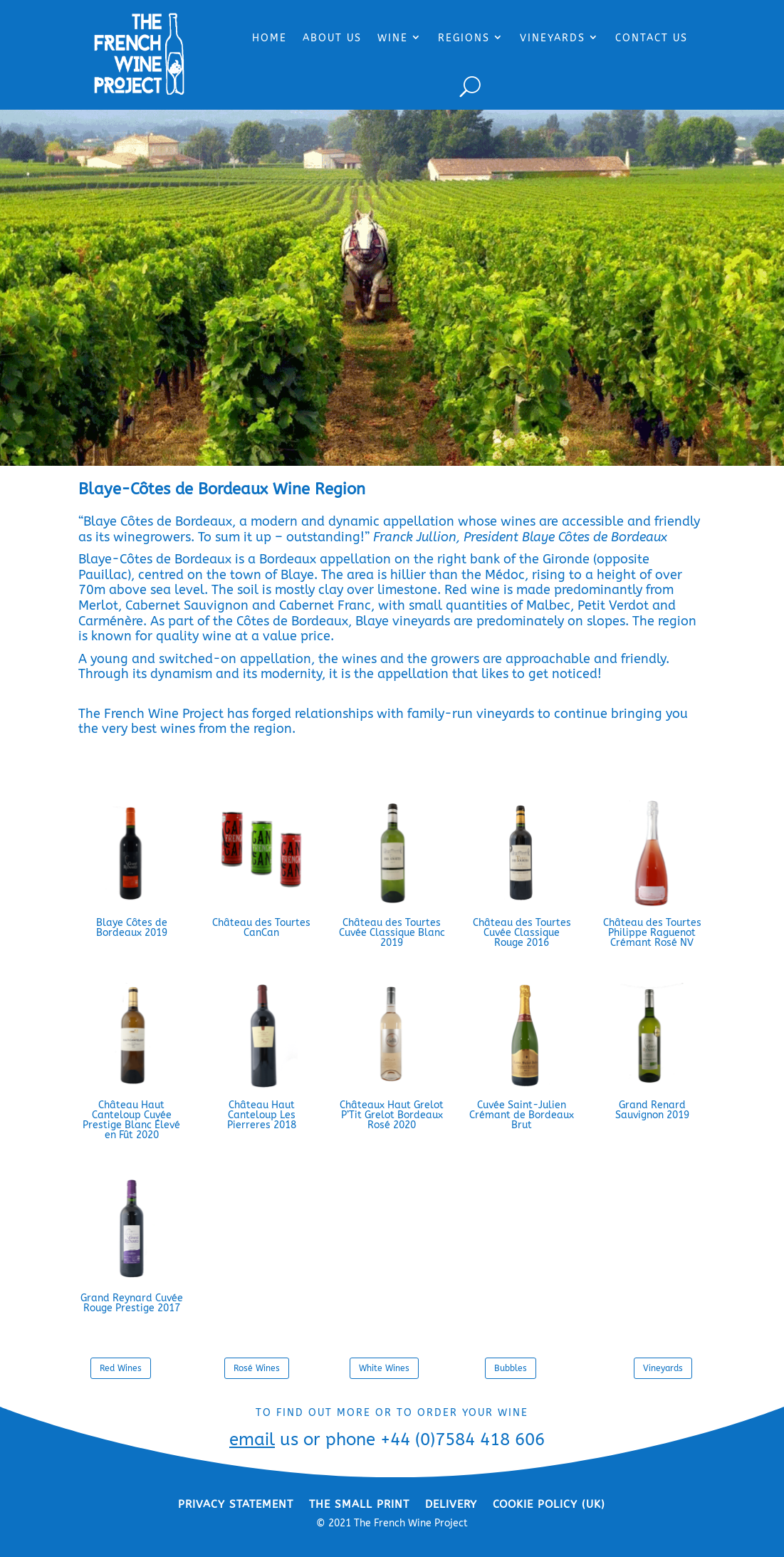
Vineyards (663, 1368)
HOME (269, 38)
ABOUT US (332, 38)
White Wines (384, 1368)
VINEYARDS (552, 38)
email (252, 1439)
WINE (392, 38)
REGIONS (464, 38)
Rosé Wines (257, 1368)
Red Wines (121, 1368)
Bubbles (510, 1368)
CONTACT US (651, 38)
